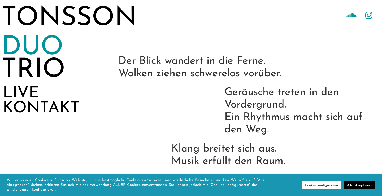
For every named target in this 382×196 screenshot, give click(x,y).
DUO (32, 47)
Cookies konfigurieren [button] (321, 185)
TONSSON (69, 18)
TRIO (33, 70)
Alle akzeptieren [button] (359, 185)
